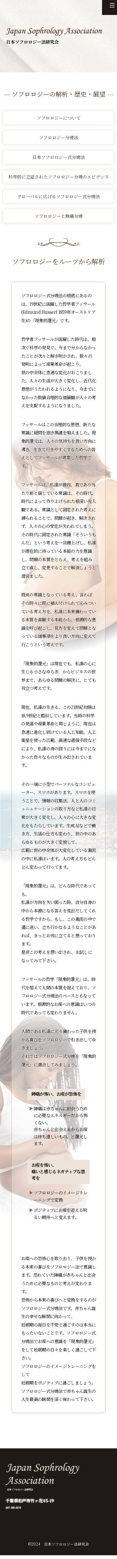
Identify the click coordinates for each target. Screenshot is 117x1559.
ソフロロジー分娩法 (58, 137)
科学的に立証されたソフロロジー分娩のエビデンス (58, 177)
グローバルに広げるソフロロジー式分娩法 (58, 196)
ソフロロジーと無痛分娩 (59, 216)
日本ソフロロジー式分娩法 (58, 157)
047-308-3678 (20, 1510)
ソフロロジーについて (58, 118)
